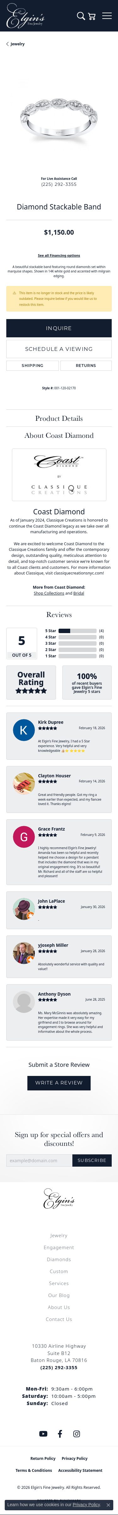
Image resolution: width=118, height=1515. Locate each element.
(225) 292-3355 (59, 184)
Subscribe (92, 1160)
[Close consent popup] (108, 1505)
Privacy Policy (74, 1458)
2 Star (50, 649)
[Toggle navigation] (107, 15)
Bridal (78, 593)
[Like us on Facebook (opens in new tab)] (59, 1434)
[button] (81, 15)
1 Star (50, 656)
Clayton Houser (54, 776)
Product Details (59, 418)
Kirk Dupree (51, 722)
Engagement (59, 1247)
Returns (86, 365)
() (101, 630)
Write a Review (59, 1083)
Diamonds (59, 1259)
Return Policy (43, 1458)
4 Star (50, 637)
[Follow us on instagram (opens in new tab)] (76, 1434)
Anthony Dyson (54, 994)
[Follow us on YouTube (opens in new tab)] (43, 1434)
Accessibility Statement (80, 1470)
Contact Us (59, 1319)
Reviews (59, 614)
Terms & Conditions (33, 1470)
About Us (59, 1307)
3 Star (50, 643)
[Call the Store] (58, 1367)
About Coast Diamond (59, 435)
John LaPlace (51, 901)
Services (59, 1283)
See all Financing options (59, 255)
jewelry (18, 44)
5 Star (50, 630)
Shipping (32, 365)
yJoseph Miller (53, 945)
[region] (59, 118)
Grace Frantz (51, 829)
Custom (59, 1271)
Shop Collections (49, 593)
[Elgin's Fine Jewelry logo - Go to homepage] (38, 15)
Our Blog (59, 1295)
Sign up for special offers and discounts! (59, 1139)
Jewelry (58, 1235)
